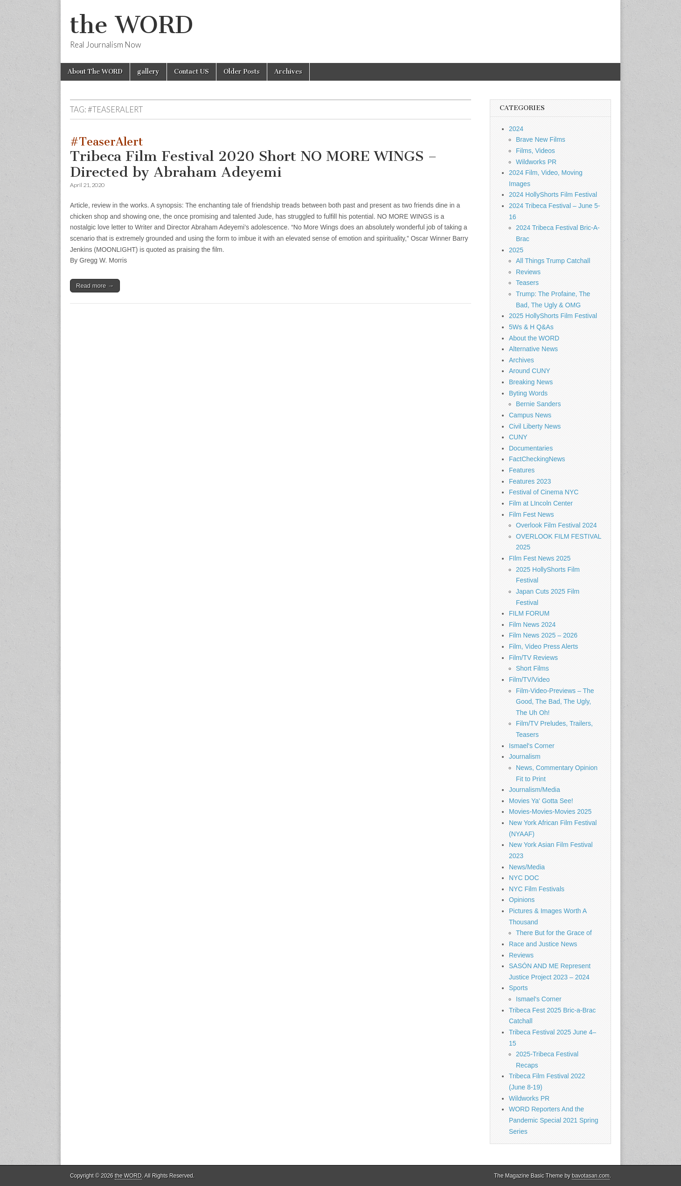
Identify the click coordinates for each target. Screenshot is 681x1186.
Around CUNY (529, 371)
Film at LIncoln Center (541, 503)
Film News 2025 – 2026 (543, 635)
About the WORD (534, 338)
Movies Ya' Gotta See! (541, 801)
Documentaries (531, 448)
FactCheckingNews (537, 459)
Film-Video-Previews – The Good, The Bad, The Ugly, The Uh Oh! (555, 701)
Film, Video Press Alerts (543, 646)
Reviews (528, 272)
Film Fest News (531, 514)
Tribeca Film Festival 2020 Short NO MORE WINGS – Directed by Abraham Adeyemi (253, 157)
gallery (148, 72)
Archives (288, 72)
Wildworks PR (536, 162)
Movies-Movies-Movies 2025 (550, 811)
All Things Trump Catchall (553, 260)
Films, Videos (535, 150)
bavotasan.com (591, 1175)
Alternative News (533, 349)
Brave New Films (540, 139)
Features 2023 (530, 481)
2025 (516, 250)
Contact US (191, 72)
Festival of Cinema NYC (543, 492)
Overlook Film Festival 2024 (556, 525)
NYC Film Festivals (536, 889)
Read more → (95, 285)
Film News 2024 (532, 624)
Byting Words (528, 393)
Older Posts (241, 72)
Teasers (527, 282)
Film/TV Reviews (533, 657)
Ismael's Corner (532, 745)
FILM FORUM (529, 613)
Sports (518, 988)
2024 (516, 128)
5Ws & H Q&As (531, 327)
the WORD (131, 25)
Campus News (530, 415)
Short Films (532, 668)
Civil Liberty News (535, 426)
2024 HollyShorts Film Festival (553, 194)
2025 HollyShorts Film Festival (553, 315)
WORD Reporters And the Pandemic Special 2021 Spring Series (553, 1120)
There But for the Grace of (554, 932)
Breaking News (531, 382)
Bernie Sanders (538, 404)
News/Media (527, 867)
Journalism (525, 756)
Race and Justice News (543, 944)
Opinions (522, 899)
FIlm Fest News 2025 (539, 558)
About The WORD (95, 72)
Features (522, 470)
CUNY (518, 437)
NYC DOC (524, 877)
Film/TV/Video (529, 679)
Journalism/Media (534, 789)
